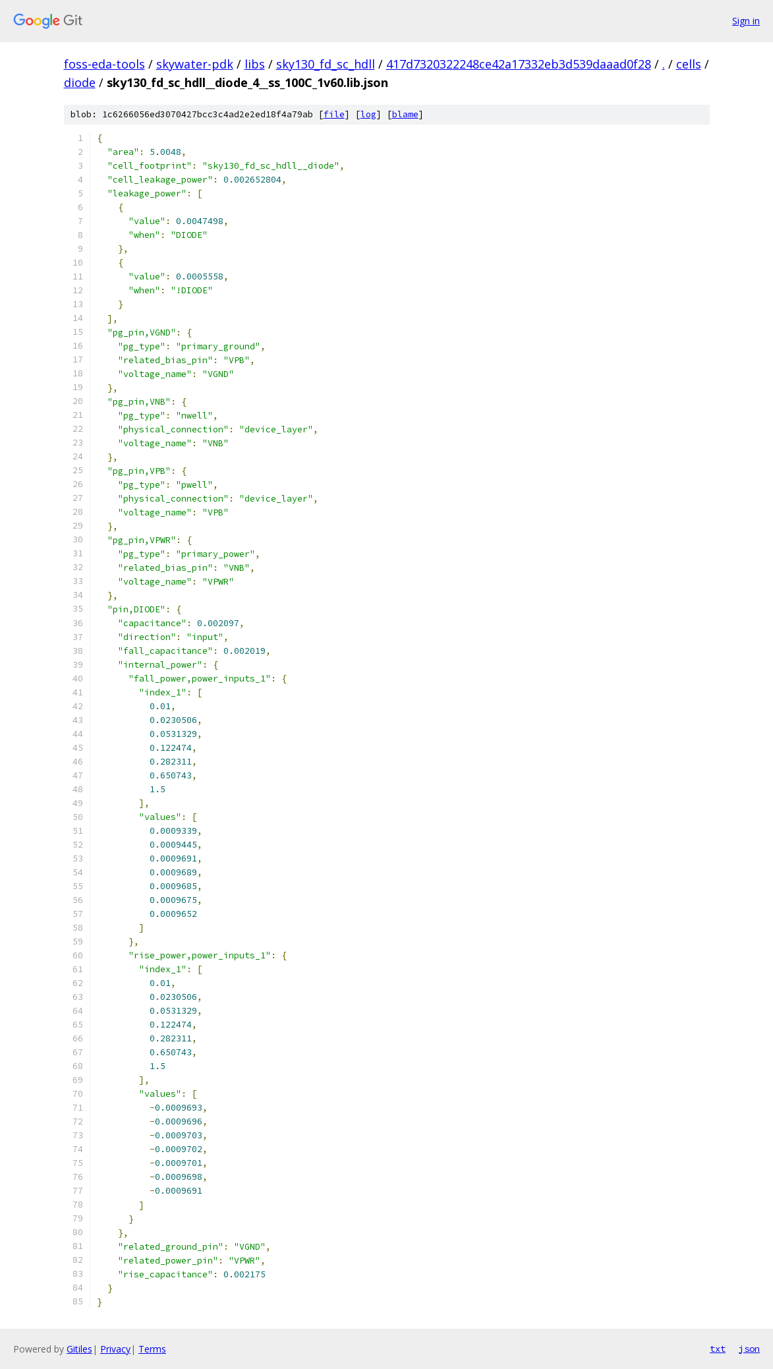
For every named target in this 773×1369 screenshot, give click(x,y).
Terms (152, 1349)
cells (688, 64)
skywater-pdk (194, 64)
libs (254, 64)
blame (405, 114)
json (749, 1348)
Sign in (746, 21)
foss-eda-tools (104, 64)
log (368, 114)
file (334, 114)
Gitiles (79, 1349)
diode (80, 82)
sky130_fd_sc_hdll (325, 64)
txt (718, 1348)
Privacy (115, 1349)
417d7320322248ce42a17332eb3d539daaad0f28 (518, 64)
